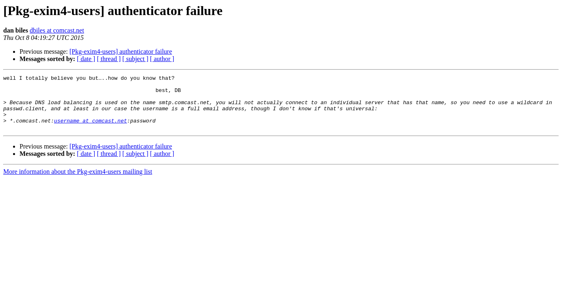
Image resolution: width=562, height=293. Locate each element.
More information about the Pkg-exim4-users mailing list (77, 182)
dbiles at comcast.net (57, 30)
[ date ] (86, 58)
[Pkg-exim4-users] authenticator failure (121, 51)
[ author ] (162, 58)
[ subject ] (135, 58)
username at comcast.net (90, 130)
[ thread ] (109, 58)
